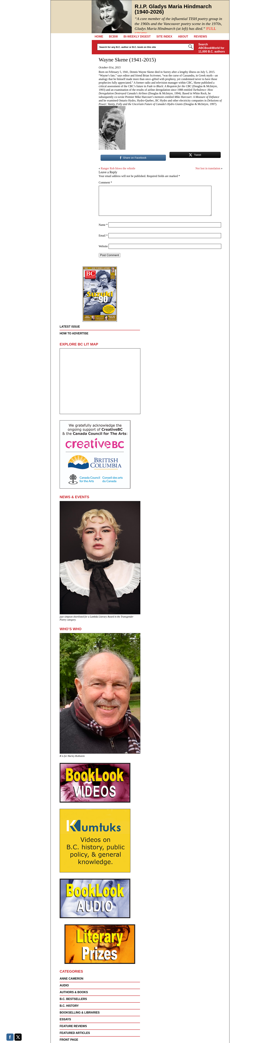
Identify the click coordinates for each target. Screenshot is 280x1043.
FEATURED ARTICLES (75, 1032)
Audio (64, 985)
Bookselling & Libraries (80, 1012)
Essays (65, 1019)
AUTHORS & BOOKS (74, 992)
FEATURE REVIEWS (73, 1026)
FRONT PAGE (69, 1039)
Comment (105, 182)
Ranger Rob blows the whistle (118, 168)
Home (99, 36)
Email (103, 235)
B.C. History (69, 1005)
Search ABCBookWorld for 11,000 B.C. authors (211, 48)
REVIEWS (200, 36)
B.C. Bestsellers (73, 998)
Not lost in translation (207, 168)
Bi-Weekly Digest (137, 36)
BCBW (113, 36)
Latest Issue (70, 326)
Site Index (164, 36)
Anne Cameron (71, 978)
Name (103, 224)
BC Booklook (71, 16)
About (183, 36)
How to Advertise (74, 333)
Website (103, 246)
